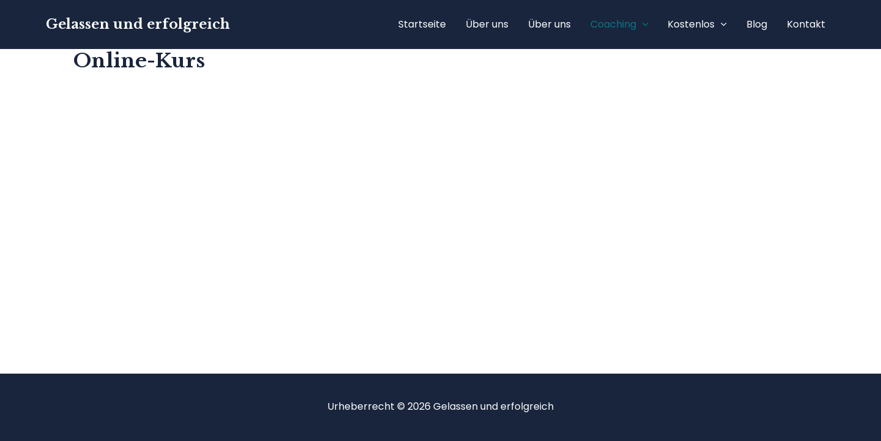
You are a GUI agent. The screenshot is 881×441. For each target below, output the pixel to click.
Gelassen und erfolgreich (138, 24)
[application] (642, 24)
